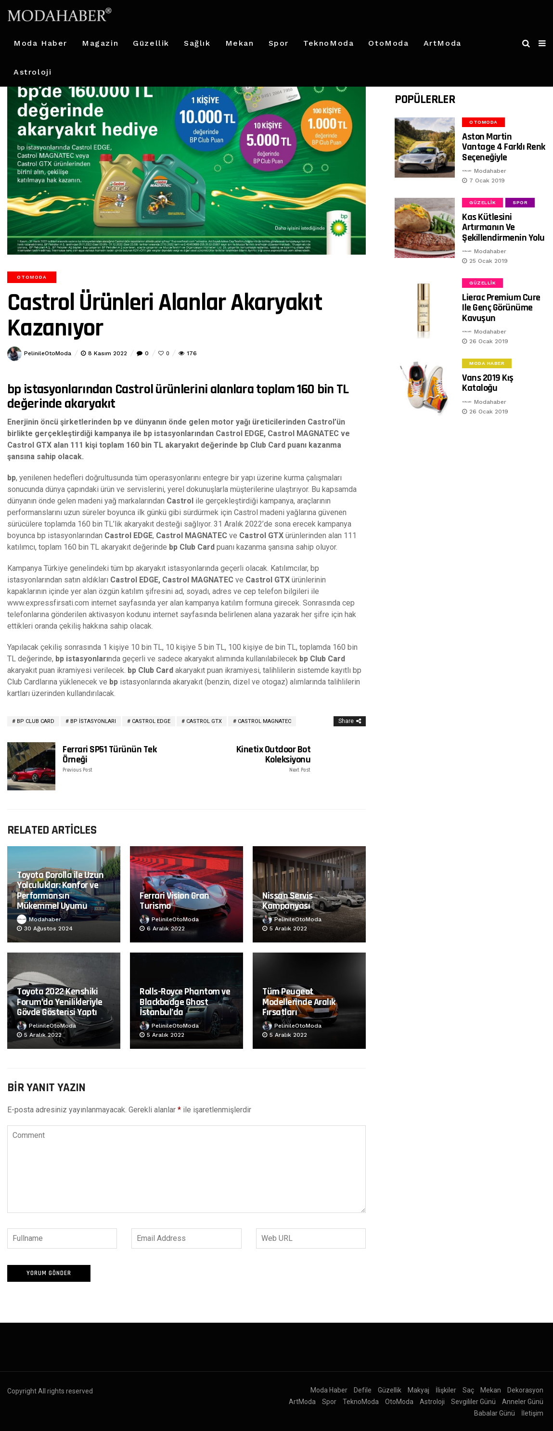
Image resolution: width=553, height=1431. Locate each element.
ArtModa (443, 43)
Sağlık (197, 43)
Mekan (239, 43)
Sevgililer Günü (473, 1400)
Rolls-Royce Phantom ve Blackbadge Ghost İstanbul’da (185, 1001)
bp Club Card (35, 721)
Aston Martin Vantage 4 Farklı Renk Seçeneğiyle (503, 147)
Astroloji (32, 72)
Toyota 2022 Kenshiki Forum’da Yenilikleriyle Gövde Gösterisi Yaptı (60, 1001)
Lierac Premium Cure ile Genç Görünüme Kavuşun (501, 307)
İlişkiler (446, 1388)
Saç (468, 1388)
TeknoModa (328, 43)
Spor (279, 43)
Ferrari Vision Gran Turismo (174, 901)
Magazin (100, 43)
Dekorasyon (525, 1388)
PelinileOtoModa (47, 353)
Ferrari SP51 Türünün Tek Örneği (117, 759)
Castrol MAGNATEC (264, 721)
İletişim (532, 1411)
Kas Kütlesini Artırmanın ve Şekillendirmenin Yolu (503, 227)
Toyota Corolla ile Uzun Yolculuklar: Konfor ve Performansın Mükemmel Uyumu (60, 890)
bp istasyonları (93, 721)
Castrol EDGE (151, 721)
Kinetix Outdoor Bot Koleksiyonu (255, 759)
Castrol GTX (204, 721)
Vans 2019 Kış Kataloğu (488, 383)
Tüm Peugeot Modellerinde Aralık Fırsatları (298, 1001)
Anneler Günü (522, 1400)
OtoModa (388, 43)
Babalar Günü (494, 1411)
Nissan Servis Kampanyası (287, 901)
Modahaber (45, 919)
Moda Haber (40, 43)
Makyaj (418, 1388)
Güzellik (151, 43)
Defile (363, 1388)
